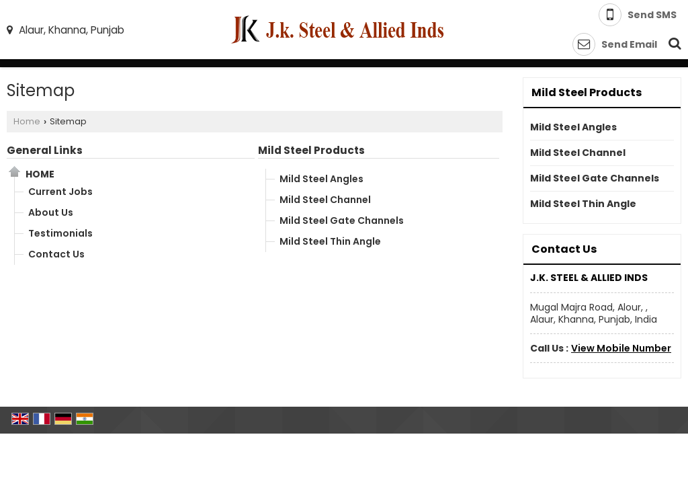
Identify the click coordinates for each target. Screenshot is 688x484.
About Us (50, 212)
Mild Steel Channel (325, 199)
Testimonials (60, 233)
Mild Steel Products (311, 150)
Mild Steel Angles (321, 179)
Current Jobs (60, 191)
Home (26, 121)
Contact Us (56, 254)
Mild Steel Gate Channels (342, 220)
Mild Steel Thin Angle (330, 241)
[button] (621, 348)
